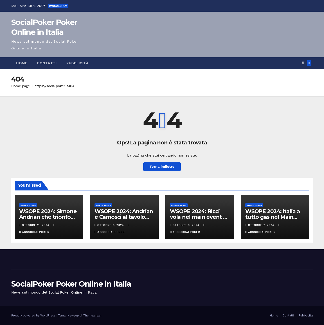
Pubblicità (77, 63)
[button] (303, 63)
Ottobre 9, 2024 (111, 225)
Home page (20, 86)
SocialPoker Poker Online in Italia (71, 284)
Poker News (28, 205)
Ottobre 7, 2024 (261, 225)
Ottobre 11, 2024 (36, 225)
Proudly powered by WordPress (33, 315)
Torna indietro (162, 166)
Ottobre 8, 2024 (186, 225)
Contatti (46, 63)
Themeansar (92, 315)
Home (21, 63)
